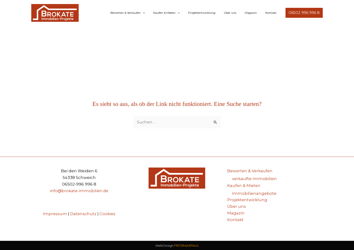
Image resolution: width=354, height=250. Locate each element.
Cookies (108, 213)
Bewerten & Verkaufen (143, 12)
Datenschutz (83, 213)
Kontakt (272, 12)
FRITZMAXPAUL (186, 245)
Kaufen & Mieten (179, 12)
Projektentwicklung (211, 12)
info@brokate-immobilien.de (79, 191)
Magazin (255, 12)
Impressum (54, 213)
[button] (158, 12)
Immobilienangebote (254, 193)
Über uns (237, 12)
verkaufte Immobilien (254, 178)
